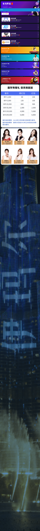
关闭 (38, 2)
